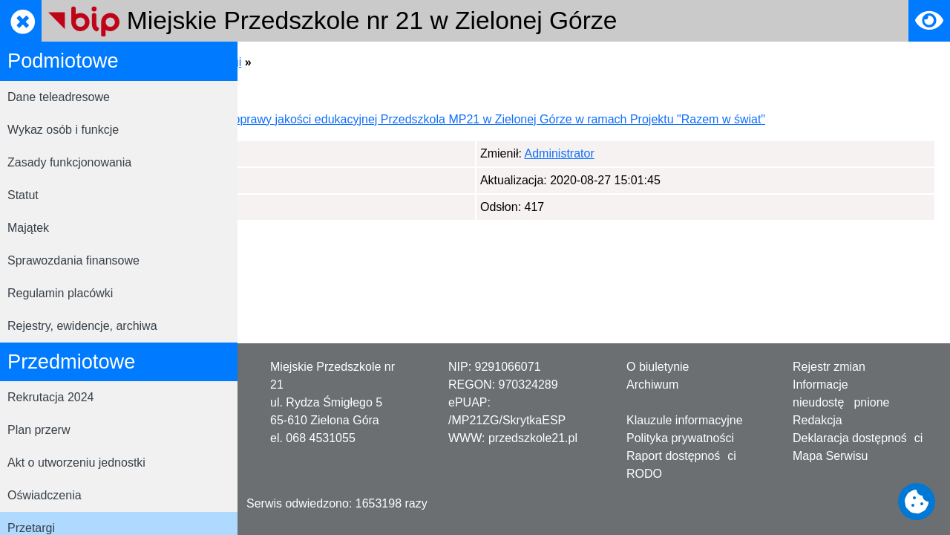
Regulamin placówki (60, 293)
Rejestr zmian (829, 366)
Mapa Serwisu (830, 456)
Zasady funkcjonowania (69, 162)
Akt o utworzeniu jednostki (76, 462)
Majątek (28, 227)
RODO (644, 473)
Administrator (326, 171)
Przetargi (453, 62)
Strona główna (290, 62)
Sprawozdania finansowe (73, 260)
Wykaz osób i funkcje (63, 129)
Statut (23, 195)
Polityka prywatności (680, 438)
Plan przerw (38, 430)
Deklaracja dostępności (858, 438)
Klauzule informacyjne (684, 420)
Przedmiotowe (378, 62)
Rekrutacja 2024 (50, 397)
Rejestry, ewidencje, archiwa (82, 326)
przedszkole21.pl (532, 438)
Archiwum (652, 384)
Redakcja (817, 420)
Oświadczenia (44, 495)
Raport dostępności (681, 456)
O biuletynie (657, 366)
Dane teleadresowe (58, 97)
